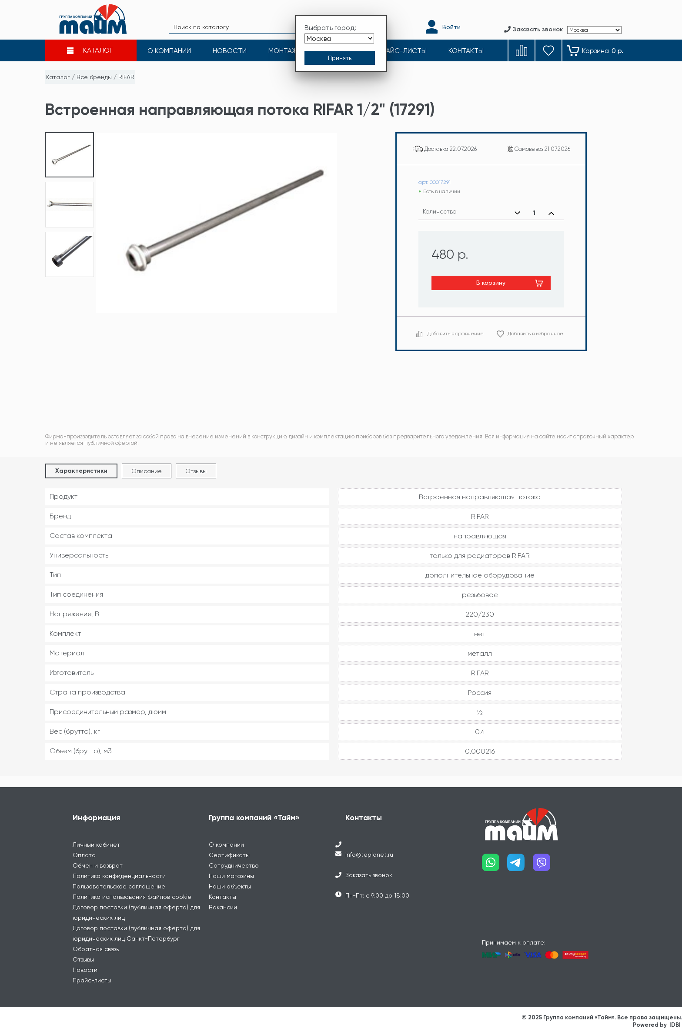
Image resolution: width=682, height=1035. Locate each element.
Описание (146, 470)
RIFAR (126, 76)
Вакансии (223, 907)
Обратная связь (96, 948)
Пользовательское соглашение (119, 886)
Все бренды (94, 76)
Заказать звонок (368, 874)
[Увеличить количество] (551, 213)
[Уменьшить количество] (517, 213)
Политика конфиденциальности (119, 875)
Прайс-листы (92, 980)
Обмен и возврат (98, 865)
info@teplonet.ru (369, 854)
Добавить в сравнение (455, 334)
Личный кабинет (96, 844)
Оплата (84, 854)
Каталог (58, 76)
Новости (85, 969)
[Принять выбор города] (339, 58)
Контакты (222, 896)
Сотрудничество (234, 865)
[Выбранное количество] (534, 213)
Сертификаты (229, 854)
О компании (226, 844)
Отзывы (196, 470)
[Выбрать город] (339, 38)
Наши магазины (231, 875)
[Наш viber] (545, 865)
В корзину (490, 282)
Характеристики (81, 470)
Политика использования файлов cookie (132, 896)
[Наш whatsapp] (495, 865)
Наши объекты (230, 886)
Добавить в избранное (535, 334)
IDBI (675, 1025)
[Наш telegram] (520, 865)
